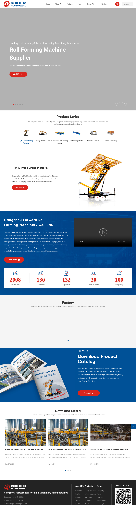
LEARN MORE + (18, 74)
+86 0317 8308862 (17, 497)
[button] (13, 104)
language (126, 4)
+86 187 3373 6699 (16, 500)
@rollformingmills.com (19, 504)
